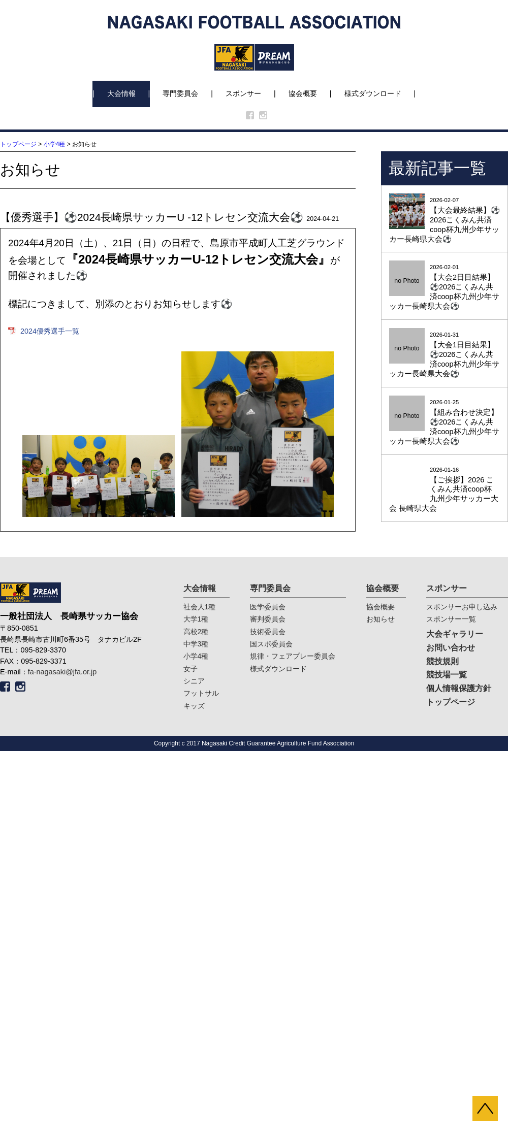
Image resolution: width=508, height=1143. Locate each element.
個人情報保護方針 (458, 688)
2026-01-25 (444, 422)
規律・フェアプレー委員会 (292, 656)
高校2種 (196, 632)
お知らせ (380, 619)
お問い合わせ (450, 647)
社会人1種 (199, 607)
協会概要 (303, 93)
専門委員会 (180, 93)
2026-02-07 (444, 220)
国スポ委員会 (271, 644)
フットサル (201, 693)
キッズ (194, 706)
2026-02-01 (444, 287)
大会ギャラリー (454, 634)
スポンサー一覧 (451, 619)
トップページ (18, 144)
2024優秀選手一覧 (49, 331)
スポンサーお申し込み (461, 607)
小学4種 (55, 144)
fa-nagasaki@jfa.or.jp (62, 672)
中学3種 (196, 644)
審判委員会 (267, 619)
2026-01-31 (444, 355)
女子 (190, 669)
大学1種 (196, 619)
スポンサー (243, 93)
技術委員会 (267, 632)
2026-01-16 (444, 490)
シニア (194, 681)
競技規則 (442, 661)
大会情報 (121, 93)
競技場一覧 (446, 674)
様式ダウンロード (372, 93)
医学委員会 (267, 607)
